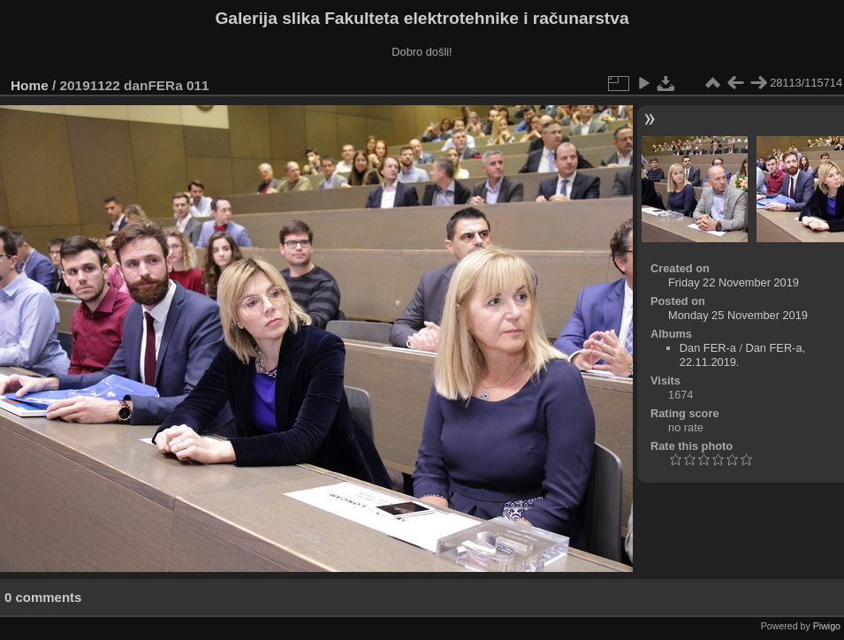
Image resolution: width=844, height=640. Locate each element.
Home (30, 85)
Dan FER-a (708, 347)
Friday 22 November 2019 (733, 282)
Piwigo (826, 626)
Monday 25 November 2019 (738, 315)
